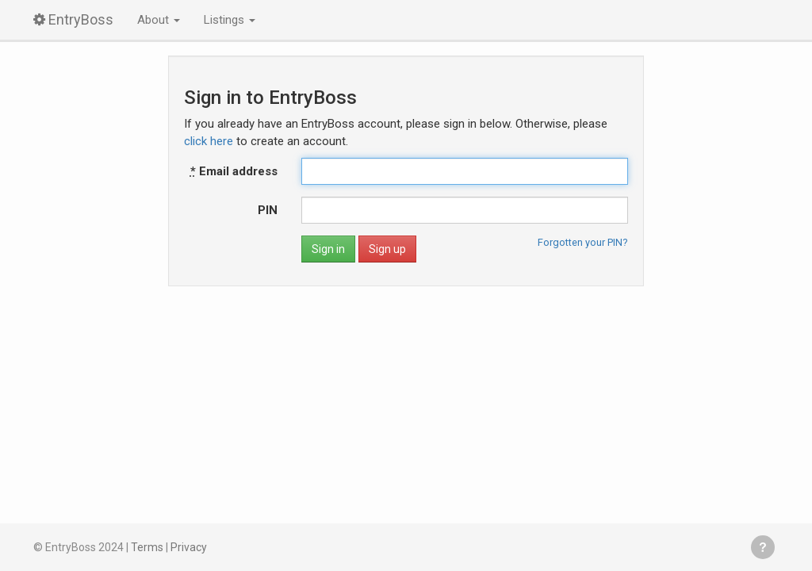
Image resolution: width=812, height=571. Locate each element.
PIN (268, 210)
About (158, 20)
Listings (229, 20)
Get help (763, 547)
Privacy (188, 547)
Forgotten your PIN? (583, 242)
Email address (234, 171)
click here (208, 141)
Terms (147, 547)
